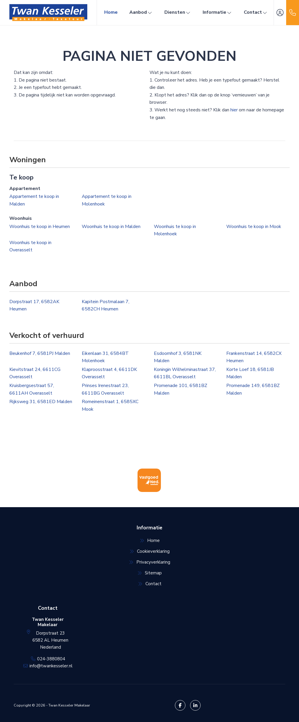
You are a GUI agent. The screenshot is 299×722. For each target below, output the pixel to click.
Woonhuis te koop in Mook (253, 226)
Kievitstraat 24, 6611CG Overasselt (34, 373)
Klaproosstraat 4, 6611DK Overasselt (109, 373)
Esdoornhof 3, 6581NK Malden (177, 357)
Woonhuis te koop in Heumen (39, 226)
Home (111, 12)
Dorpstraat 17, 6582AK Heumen (34, 305)
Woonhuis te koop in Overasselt (30, 246)
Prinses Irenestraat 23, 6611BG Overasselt (105, 389)
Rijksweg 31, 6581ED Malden (40, 401)
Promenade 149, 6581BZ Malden (253, 389)
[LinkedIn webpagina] (195, 705)
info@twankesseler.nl (50, 666)
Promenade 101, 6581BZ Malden (180, 389)
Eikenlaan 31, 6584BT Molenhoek (105, 357)
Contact (256, 12)
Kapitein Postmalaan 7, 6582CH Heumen (105, 305)
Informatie (217, 12)
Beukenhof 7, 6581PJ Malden (39, 353)
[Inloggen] (280, 12)
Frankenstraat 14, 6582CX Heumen (253, 357)
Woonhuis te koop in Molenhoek (175, 230)
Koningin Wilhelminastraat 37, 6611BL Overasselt (185, 373)
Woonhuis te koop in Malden (111, 226)
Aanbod (141, 12)
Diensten (177, 12)
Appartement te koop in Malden (34, 200)
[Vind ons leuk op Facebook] (180, 705)
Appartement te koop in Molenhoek (106, 200)
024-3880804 (51, 659)
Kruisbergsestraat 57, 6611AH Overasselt (31, 389)
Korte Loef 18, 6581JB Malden (250, 373)
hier (234, 110)
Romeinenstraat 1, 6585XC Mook (110, 405)
